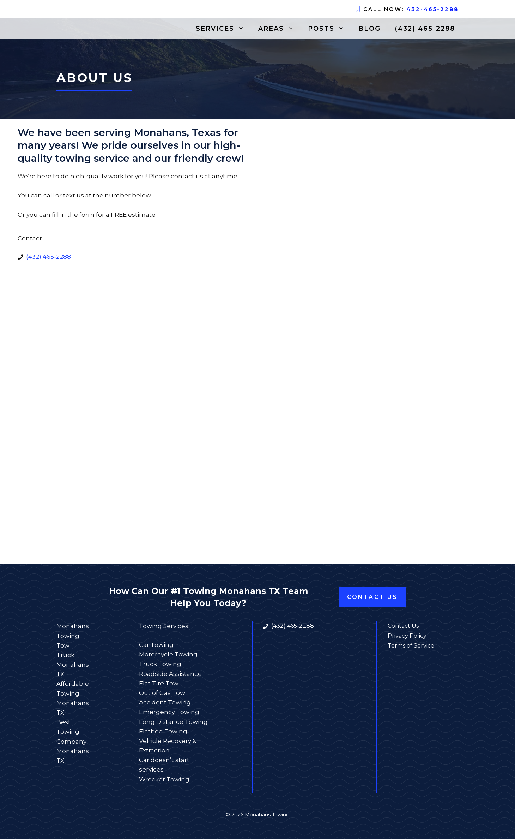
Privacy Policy (407, 635)
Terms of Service (411, 645)
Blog (369, 28)
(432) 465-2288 (425, 28)
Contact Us (372, 597)
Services (223, 29)
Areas (279, 29)
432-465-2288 (432, 9)
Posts (329, 29)
